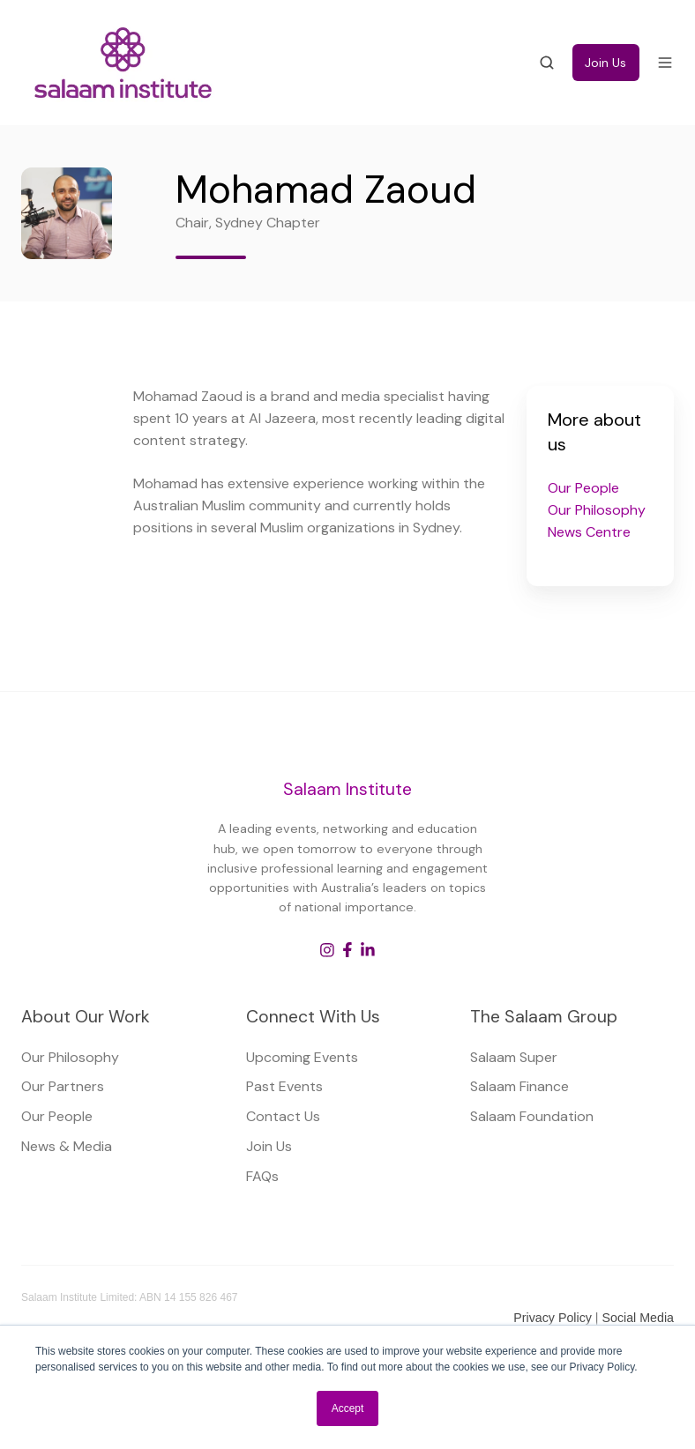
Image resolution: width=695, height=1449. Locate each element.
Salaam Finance (519, 1086)
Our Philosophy (597, 510)
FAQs (262, 1176)
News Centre (589, 532)
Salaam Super (513, 1057)
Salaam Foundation (532, 1116)
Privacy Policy (554, 1318)
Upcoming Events (302, 1057)
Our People (583, 488)
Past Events (284, 1086)
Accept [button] (348, 1408)
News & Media (66, 1146)
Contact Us (283, 1116)
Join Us (605, 63)
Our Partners (62, 1086)
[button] (547, 62)
